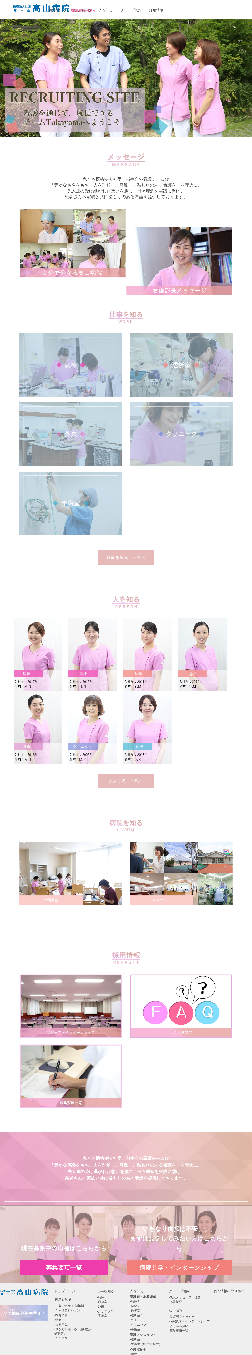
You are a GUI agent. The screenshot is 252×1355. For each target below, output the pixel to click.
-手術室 (102, 1316)
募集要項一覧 (188, 10)
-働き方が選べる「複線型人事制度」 (73, 1331)
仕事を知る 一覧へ (126, 557)
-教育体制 (61, 1315)
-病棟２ (135, 1306)
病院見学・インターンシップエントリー (230, 9)
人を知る (137, 1291)
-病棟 (100, 1297)
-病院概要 (175, 1302)
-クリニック (105, 1311)
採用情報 (176, 1310)
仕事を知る (105, 1291)
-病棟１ (135, 1301)
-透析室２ (136, 1315)
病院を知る (63, 1300)
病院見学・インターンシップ (179, 1267)
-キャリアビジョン (67, 1310)
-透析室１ (136, 1310)
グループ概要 (179, 1291)
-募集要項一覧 (178, 1330)
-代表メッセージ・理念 (185, 1297)
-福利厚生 (61, 1324)
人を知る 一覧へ (126, 780)
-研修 (57, 1319)
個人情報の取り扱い (229, 1291)
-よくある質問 (178, 1326)
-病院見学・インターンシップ (189, 1321)
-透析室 (102, 1302)
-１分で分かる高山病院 (70, 1305)
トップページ (64, 1291)
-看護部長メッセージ (183, 1316)
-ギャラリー (62, 1337)
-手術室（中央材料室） (146, 1344)
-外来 (100, 1306)
